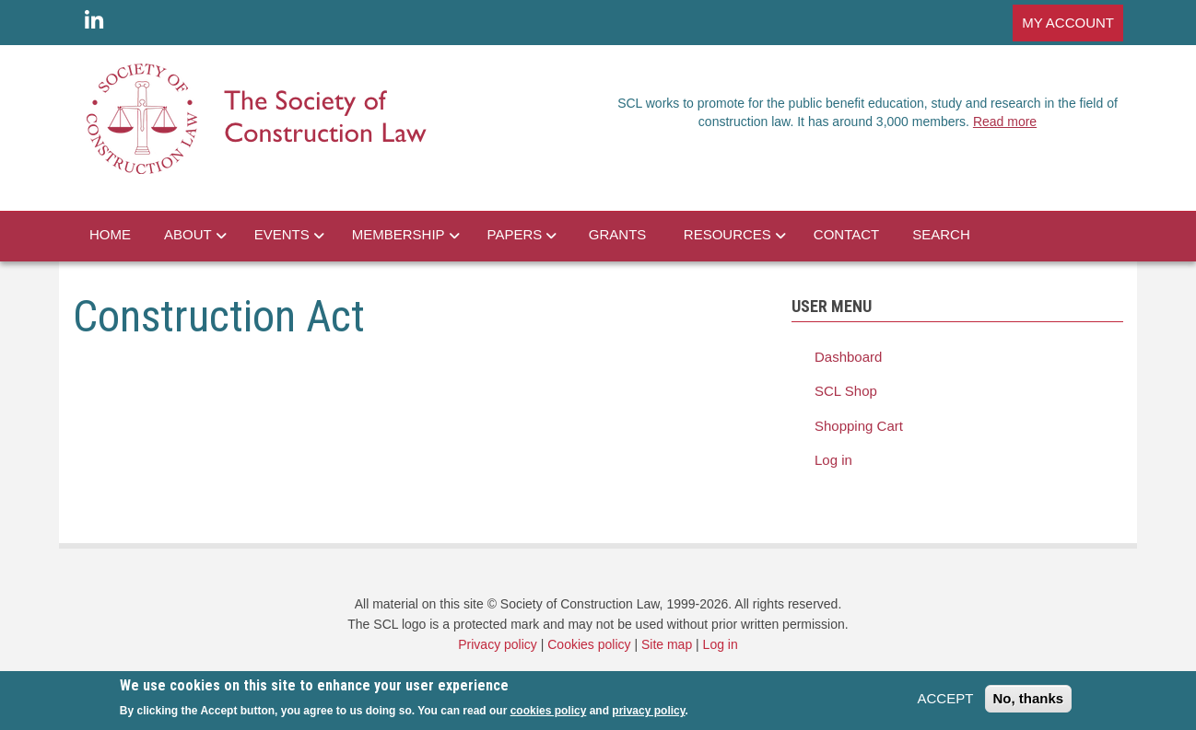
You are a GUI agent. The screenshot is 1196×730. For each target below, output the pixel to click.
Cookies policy (588, 644)
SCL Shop (846, 391)
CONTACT (846, 234)
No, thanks (1028, 703)
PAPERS (515, 234)
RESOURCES (727, 234)
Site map (666, 644)
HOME (110, 234)
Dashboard (848, 357)
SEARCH (941, 234)
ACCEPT (945, 703)
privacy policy (648, 715)
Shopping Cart (859, 426)
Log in (833, 460)
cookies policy (548, 715)
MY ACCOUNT (1068, 22)
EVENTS (282, 234)
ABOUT (188, 234)
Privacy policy (497, 644)
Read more (1005, 121)
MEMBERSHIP (398, 234)
